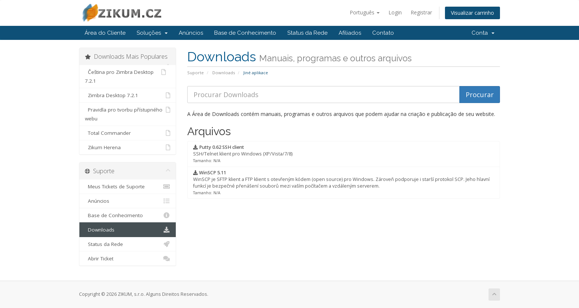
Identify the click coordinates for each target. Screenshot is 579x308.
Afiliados (350, 33)
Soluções (152, 33)
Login (395, 12)
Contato (383, 33)
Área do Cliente (105, 33)
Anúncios (191, 33)
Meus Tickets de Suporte (127, 186)
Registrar (421, 12)
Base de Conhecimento (245, 33)
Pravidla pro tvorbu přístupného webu (127, 113)
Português (365, 12)
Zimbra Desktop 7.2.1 (127, 95)
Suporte (195, 72)
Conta (483, 33)
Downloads (223, 72)
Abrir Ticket (127, 258)
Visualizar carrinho (472, 12)
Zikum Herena (127, 147)
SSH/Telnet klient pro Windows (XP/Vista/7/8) (242, 153)
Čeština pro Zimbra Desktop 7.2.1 (125, 76)
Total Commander (127, 133)
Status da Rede (307, 33)
